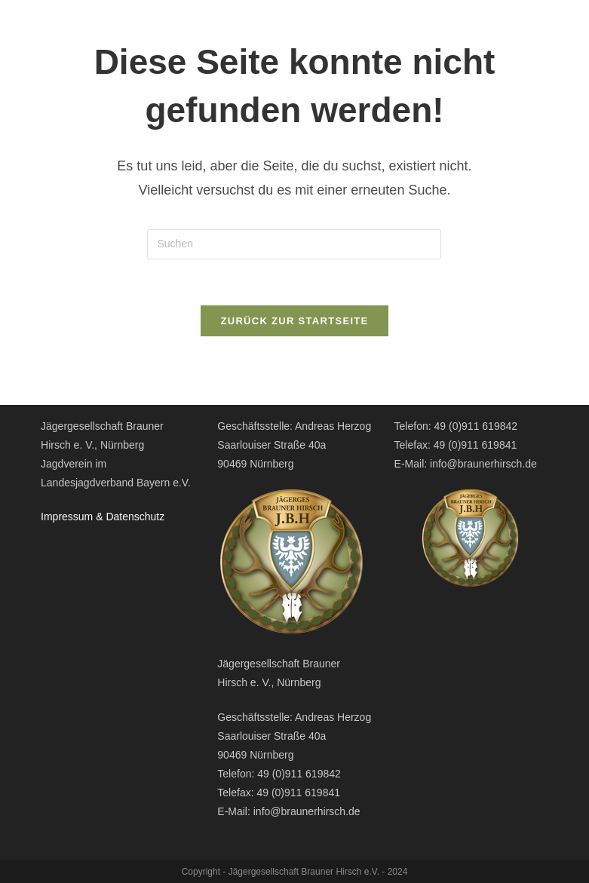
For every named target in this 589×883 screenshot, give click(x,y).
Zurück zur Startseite (294, 321)
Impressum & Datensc (93, 516)
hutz (154, 516)
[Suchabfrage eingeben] (294, 244)
